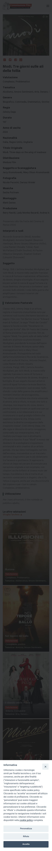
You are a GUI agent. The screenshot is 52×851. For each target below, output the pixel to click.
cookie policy (26, 820)
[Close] (45, 767)
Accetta (26, 844)
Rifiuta (26, 836)
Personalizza (26, 828)
